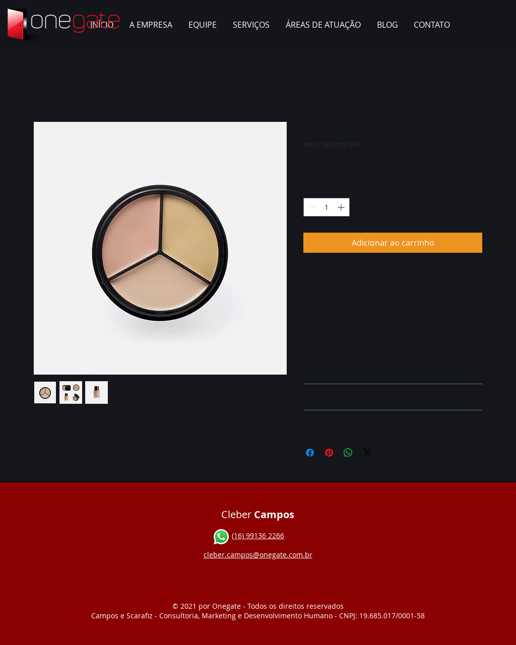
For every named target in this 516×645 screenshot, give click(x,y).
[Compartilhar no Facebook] (310, 453)
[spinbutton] (326, 207)
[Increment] (342, 207)
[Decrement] (311, 207)
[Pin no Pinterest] (329, 453)
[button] (251, 25)
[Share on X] (367, 453)
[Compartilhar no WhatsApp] (348, 453)
